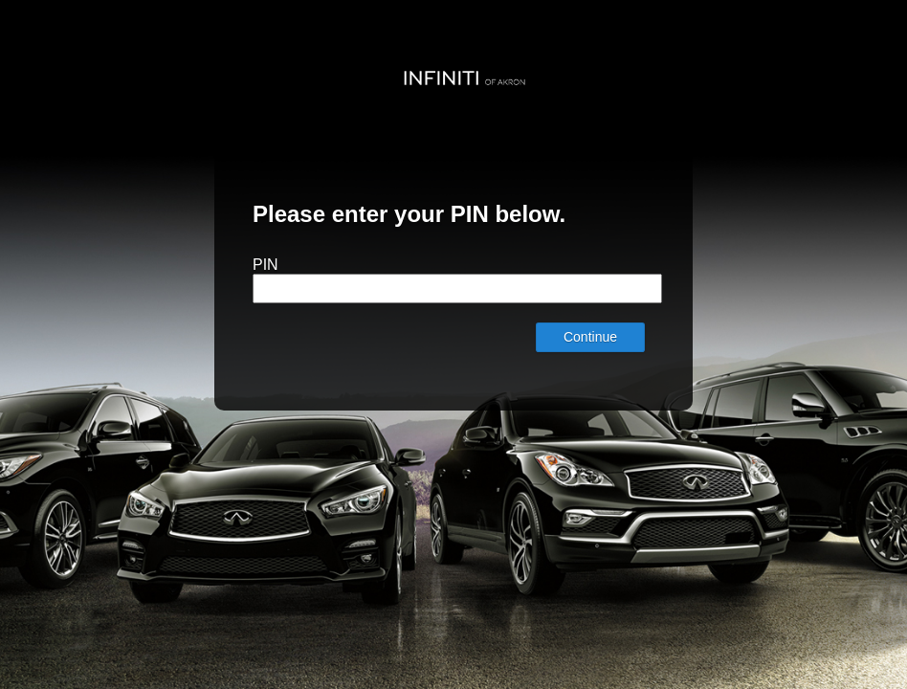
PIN (265, 264)
